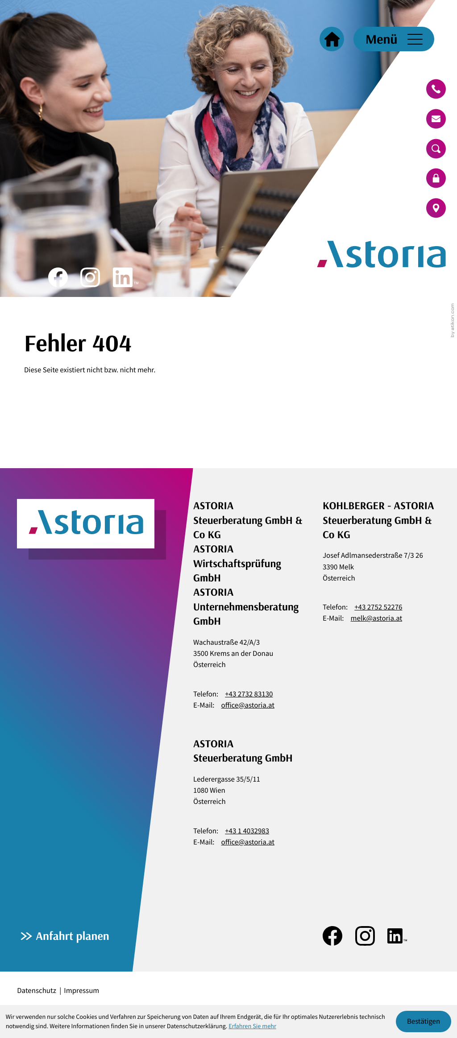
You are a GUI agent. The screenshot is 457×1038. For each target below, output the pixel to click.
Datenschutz (36, 990)
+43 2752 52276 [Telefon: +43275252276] (378, 607)
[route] (436, 208)
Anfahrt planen (72, 935)
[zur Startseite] (342, 148)
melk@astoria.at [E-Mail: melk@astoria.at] (377, 618)
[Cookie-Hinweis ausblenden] (424, 1022)
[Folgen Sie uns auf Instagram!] (90, 277)
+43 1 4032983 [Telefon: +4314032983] (247, 831)
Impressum (81, 990)
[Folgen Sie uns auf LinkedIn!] (125, 277)
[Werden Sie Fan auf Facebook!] (58, 277)
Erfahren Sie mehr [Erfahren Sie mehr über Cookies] (252, 1026)
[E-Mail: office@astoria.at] (436, 118)
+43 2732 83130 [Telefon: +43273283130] (249, 694)
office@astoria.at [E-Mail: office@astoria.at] (247, 705)
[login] (436, 178)
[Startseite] (332, 39)
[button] (436, 89)
